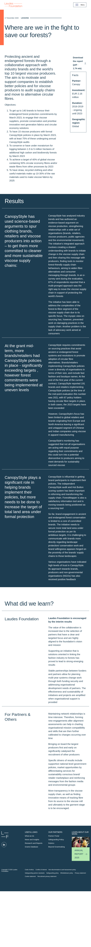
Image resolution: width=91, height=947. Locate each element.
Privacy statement (80, 919)
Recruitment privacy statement (46, 922)
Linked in (4, 890)
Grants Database (31, 893)
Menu (82, 5)
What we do (29, 882)
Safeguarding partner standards (35, 919)
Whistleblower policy (66, 919)
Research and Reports (33, 889)
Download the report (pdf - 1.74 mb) (78, 109)
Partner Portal (53, 882)
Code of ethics (29, 915)
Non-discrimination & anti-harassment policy (62, 915)
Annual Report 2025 (79, 900)
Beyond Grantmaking (56, 893)
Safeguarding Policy (56, 885)
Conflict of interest (41, 915)
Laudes (4, 880)
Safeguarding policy (52, 919)
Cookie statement (30, 922)
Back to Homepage (13, 5)
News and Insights (32, 885)
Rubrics (51, 889)
